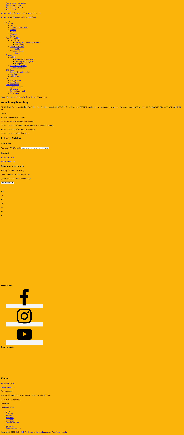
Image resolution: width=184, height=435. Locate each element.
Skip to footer (11, 9)
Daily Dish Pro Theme (24, 432)
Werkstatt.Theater (30, 97)
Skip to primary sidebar (14, 7)
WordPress (56, 432)
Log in (64, 432)
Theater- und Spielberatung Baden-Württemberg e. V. (21, 13)
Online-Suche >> (7, 407)
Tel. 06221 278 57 (8, 157)
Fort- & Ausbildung (14, 97)
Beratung (9, 416)
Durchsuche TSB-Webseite (11, 148)
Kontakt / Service (12, 422)
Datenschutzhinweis (13, 428)
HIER (178, 107)
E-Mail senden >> (8, 161)
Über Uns (9, 413)
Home (3, 97)
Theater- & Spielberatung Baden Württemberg (18, 17)
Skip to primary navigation (16, 3)
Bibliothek (10, 418)
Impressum (10, 426)
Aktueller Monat (7, 183)
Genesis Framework (43, 432)
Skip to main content (13, 5)
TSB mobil (10, 420)
